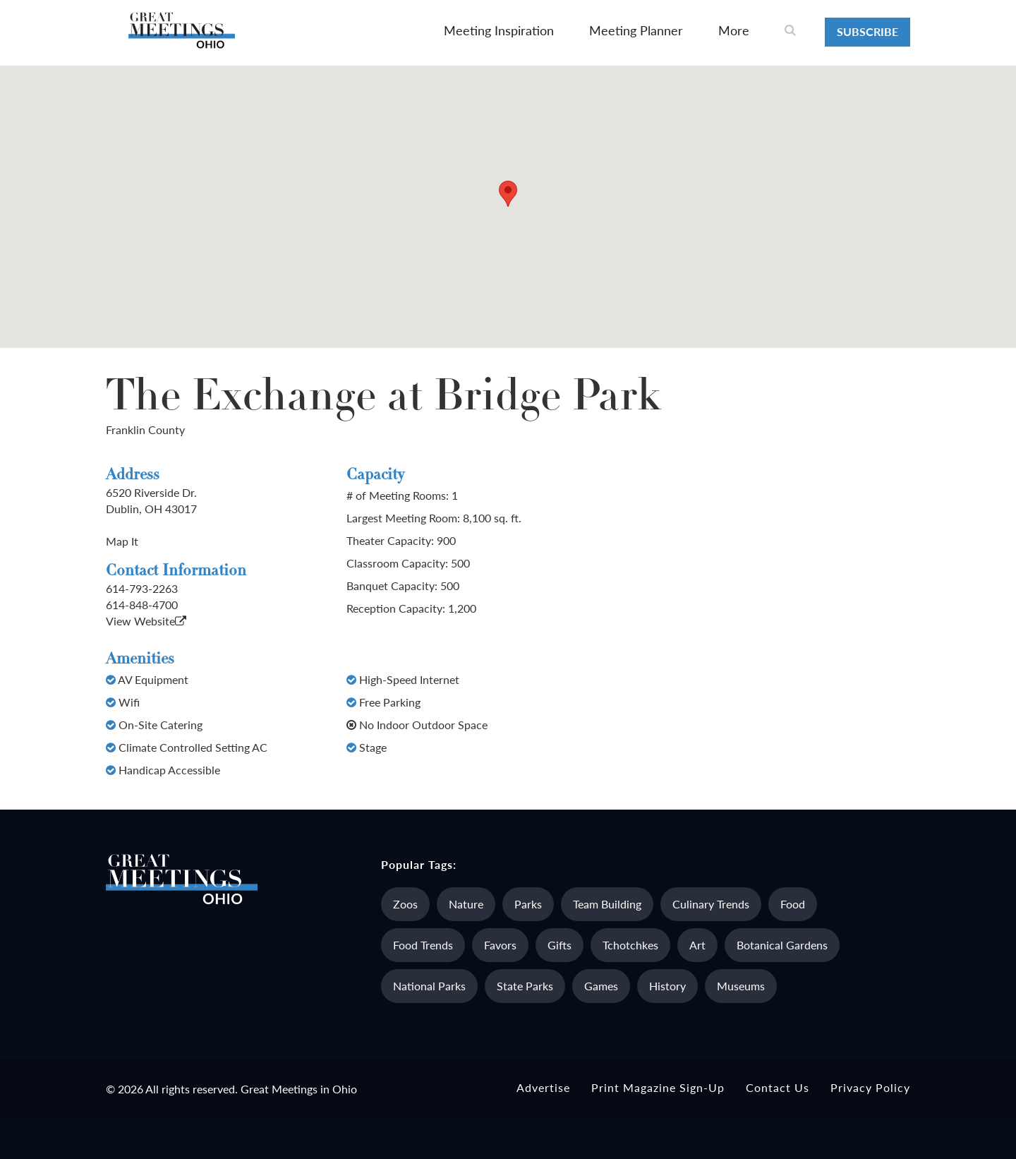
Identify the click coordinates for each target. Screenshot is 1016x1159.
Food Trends (423, 945)
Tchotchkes (630, 945)
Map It (122, 541)
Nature (466, 904)
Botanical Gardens (782, 945)
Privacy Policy (870, 1087)
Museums (741, 986)
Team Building (607, 904)
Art (697, 945)
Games (601, 986)
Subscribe (867, 31)
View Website (146, 621)
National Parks (429, 986)
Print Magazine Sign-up (658, 1087)
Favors (500, 945)
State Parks (525, 986)
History (667, 986)
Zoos (405, 904)
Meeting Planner (636, 30)
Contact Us (777, 1087)
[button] (508, 194)
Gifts (560, 945)
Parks (528, 904)
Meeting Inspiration (499, 30)
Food (792, 904)
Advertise (543, 1087)
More (733, 30)
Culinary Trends (710, 904)
